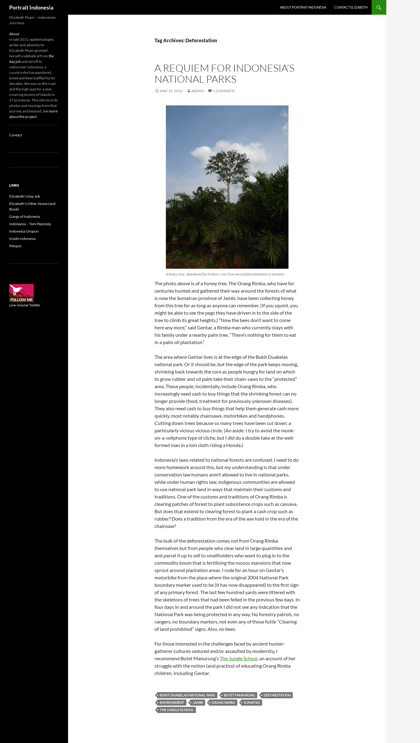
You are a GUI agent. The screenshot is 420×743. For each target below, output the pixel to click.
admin (197, 91)
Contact (15, 135)
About (14, 34)
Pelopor (15, 246)
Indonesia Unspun (24, 231)
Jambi (198, 702)
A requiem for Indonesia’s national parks (224, 73)
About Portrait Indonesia (303, 7)
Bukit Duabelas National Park (187, 695)
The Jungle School (239, 658)
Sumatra (252, 702)
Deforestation (277, 695)
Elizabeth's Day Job (24, 196)
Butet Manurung (239, 695)
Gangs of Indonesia (24, 216)
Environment (172, 702)
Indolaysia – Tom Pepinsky (30, 224)
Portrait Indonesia (31, 7)
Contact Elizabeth (351, 7)
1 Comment (224, 91)
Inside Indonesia (22, 238)
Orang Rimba (223, 702)
